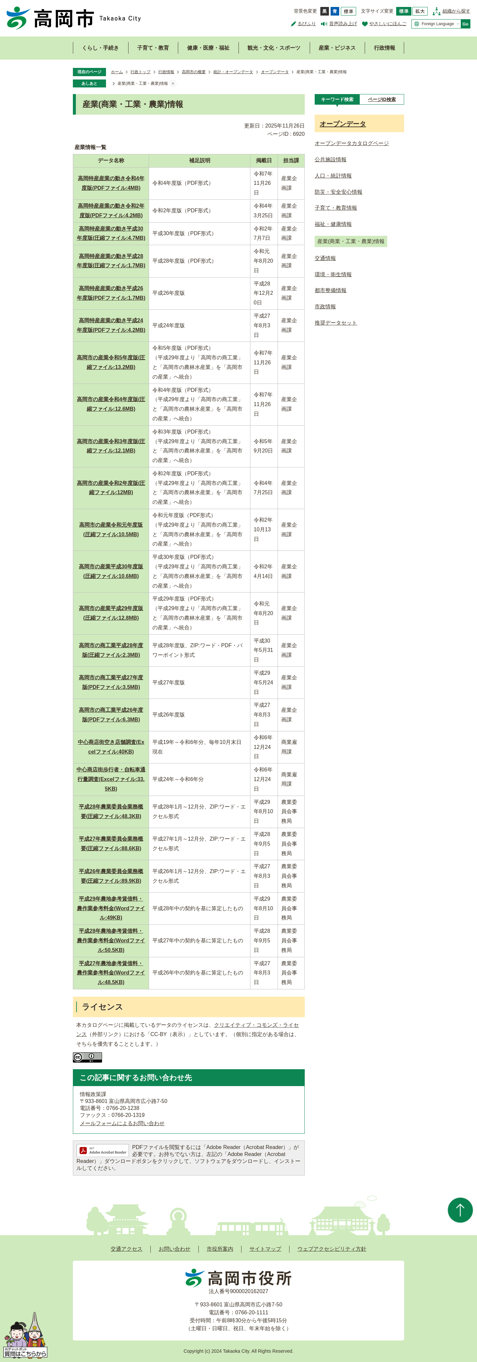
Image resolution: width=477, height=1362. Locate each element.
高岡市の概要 (194, 72)
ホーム (117, 72)
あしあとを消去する (173, 83)
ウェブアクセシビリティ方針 (331, 1249)
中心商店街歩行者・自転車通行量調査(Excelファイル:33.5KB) (111, 779)
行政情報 (384, 48)
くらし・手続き (100, 48)
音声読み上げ (343, 23)
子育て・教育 (153, 48)
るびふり (306, 23)
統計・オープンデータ (233, 72)
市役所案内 (220, 1249)
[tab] (337, 99)
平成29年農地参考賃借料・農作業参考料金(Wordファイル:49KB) (111, 908)
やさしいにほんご (387, 23)
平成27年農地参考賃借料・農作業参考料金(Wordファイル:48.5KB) (111, 973)
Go (465, 24)
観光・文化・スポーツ (273, 48)
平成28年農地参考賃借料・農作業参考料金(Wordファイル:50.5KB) (111, 940)
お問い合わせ (174, 1249)
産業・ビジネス (337, 48)
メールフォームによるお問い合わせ (122, 1123)
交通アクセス (126, 1249)
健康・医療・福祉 (208, 48)
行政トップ (140, 72)
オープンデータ (275, 72)
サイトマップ (265, 1249)
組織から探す (456, 11)
